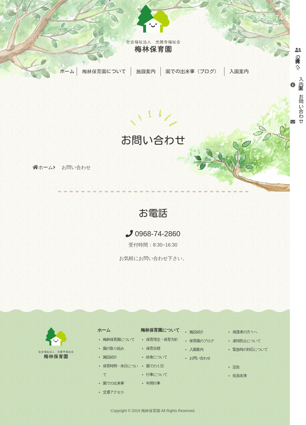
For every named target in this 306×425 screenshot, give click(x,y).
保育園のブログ (201, 341)
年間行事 (153, 383)
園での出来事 (113, 383)
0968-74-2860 (153, 234)
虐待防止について (247, 341)
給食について (156, 357)
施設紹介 (110, 357)
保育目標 (153, 348)
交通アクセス (113, 392)
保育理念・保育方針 (162, 339)
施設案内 (146, 71)
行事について (156, 374)
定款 (236, 367)
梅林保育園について (104, 71)
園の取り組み (113, 348)
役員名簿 (240, 375)
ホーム (67, 71)
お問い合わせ (301, 108)
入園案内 (301, 82)
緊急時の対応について (250, 349)
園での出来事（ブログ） (192, 71)
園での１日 (155, 366)
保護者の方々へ (245, 332)
